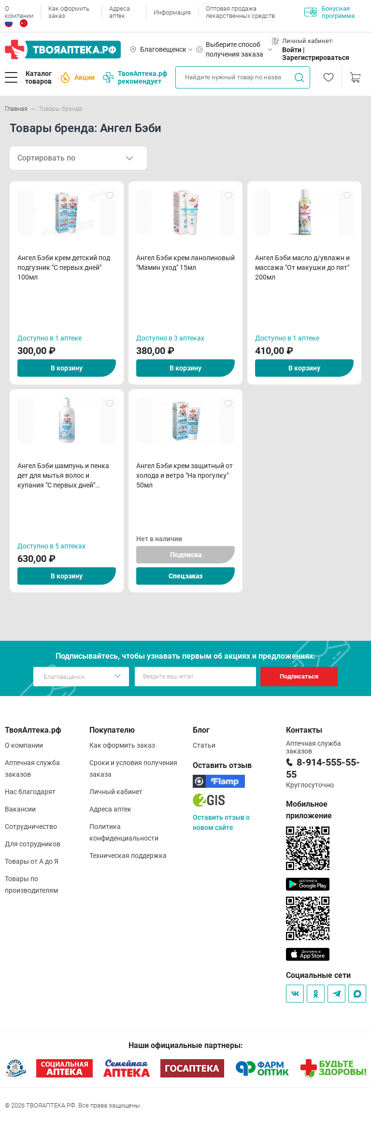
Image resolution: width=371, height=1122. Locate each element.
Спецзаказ (185, 576)
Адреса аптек (119, 12)
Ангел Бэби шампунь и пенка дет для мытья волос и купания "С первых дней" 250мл (63, 476)
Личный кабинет (116, 792)
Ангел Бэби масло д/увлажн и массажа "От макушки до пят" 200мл (302, 267)
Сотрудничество (31, 826)
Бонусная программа (329, 12)
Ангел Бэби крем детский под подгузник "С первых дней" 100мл (63, 267)
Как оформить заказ (68, 12)
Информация (172, 12)
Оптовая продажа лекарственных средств (240, 12)
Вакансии (20, 809)
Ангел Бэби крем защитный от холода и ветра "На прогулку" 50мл (184, 475)
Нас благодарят (30, 792)
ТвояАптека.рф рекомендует (135, 77)
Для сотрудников (32, 844)
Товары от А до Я (31, 861)
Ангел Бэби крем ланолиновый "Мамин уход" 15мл (185, 262)
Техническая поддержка (128, 855)
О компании (19, 12)
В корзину (67, 368)
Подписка (185, 555)
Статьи (204, 745)
